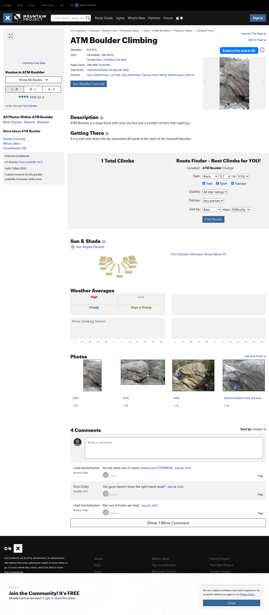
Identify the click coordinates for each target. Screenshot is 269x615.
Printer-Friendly (14, 139)
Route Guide (104, 18)
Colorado (93, 30)
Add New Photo (255, 355)
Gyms (120, 18)
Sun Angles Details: (117, 260)
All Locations (78, 30)
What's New (136, 18)
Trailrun (47, 5)
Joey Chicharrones (98, 75)
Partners (154, 18)
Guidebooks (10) (14, 148)
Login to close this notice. (59, 598)
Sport (221, 182)
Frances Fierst (149, 75)
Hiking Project (220, 558)
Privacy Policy (247, 594)
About (98, 558)
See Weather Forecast (88, 84)
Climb (7, 5)
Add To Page (257, 39)
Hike (32, 5)
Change (228, 167)
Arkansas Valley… (130, 30)
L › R (14, 89)
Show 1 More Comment (168, 522)
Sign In (258, 18)
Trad (207, 182)
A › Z (51, 89)
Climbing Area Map (33, 63)
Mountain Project (164, 570)
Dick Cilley (81, 486)
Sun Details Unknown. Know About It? (198, 253)
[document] (231, 597)
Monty (163, 75)
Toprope (238, 182)
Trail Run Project (221, 564)
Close (232, 603)
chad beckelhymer (98, 70)
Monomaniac (175, 75)
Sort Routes (30, 105)
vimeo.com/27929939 (156, 467)
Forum (168, 18)
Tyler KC (190, 75)
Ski (62, 5)
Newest (29, 122)
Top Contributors (164, 564)
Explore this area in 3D (239, 50)
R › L (33, 89)
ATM (33, 97)
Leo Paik (115, 75)
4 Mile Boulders (161, 30)
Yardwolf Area (205, 30)
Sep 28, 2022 (183, 467)
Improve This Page (253, 33)
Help (97, 564)
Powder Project (220, 570)
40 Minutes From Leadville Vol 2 (24, 162)
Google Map (94, 59)
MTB (20, 5)
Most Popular (12, 122)
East (146, 30)
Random (43, 122)
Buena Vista (109, 30)
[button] (207, 82)
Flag (260, 475)
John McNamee (131, 75)
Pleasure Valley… (184, 30)
